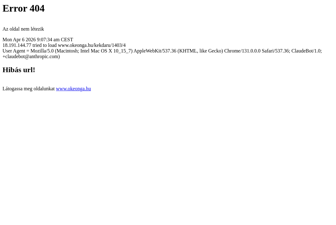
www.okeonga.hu (73, 88)
